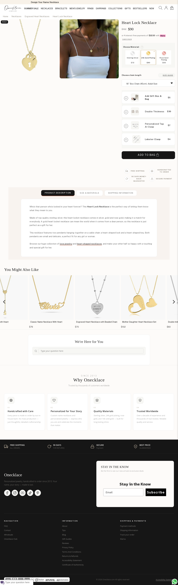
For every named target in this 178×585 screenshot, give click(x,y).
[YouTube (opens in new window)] (22, 493)
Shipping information (129, 530)
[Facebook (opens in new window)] (7, 493)
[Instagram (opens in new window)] (15, 493)
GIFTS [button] (128, 8)
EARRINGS (101, 8)
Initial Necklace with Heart (28, 322)
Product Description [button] (58, 193)
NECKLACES (47, 8)
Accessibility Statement (72, 560)
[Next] (173, 302)
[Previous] (4, 302)
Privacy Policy (67, 547)
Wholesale (8, 534)
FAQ (6, 526)
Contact (7, 530)
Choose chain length (131, 75)
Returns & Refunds (70, 556)
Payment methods (128, 526)
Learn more (127, 39)
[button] (160, 7)
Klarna (123, 539)
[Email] (123, 492)
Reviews (65, 543)
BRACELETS (61, 8)
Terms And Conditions (71, 552)
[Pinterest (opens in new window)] (38, 493)
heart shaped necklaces (89, 244)
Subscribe (156, 492)
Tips (64, 530)
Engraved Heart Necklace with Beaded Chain (128, 322)
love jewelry (66, 244)
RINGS (90, 8)
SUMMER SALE (31, 8)
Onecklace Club (10, 539)
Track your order (127, 534)
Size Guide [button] (168, 75)
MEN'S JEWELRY (77, 8)
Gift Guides (67, 539)
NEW (151, 8)
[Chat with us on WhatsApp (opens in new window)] (174, 581)
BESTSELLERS (140, 8)
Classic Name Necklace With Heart (78, 322)
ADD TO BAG (148, 155)
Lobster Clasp (153, 139)
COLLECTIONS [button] (115, 8)
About (64, 526)
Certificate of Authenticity (73, 564)
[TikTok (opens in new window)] (30, 493)
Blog (64, 534)
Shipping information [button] (120, 193)
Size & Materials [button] (89, 193)
